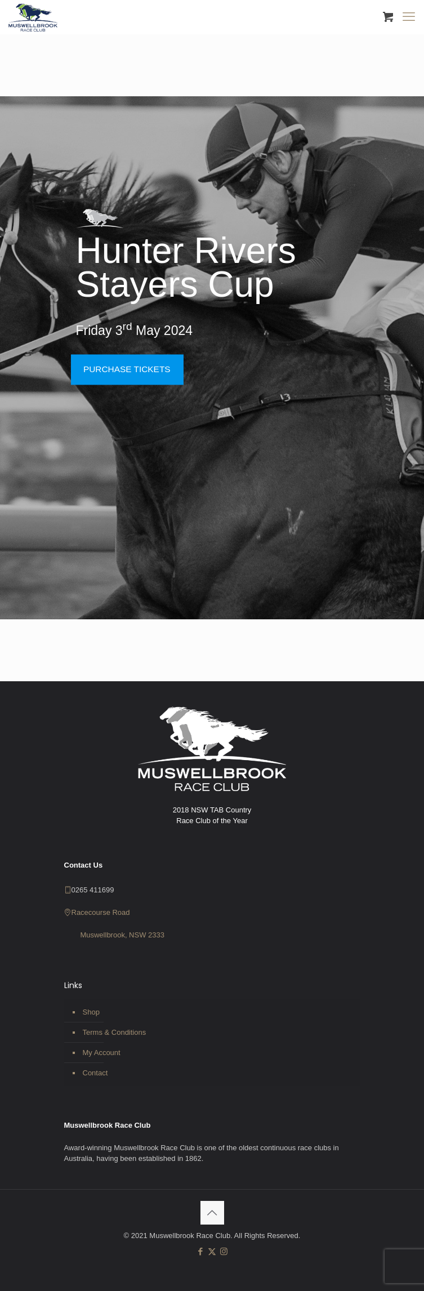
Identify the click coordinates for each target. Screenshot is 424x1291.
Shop (91, 1012)
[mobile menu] (408, 16)
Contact (95, 1073)
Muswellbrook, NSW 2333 (122, 935)
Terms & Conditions (114, 1032)
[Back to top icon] (212, 1213)
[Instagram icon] (224, 1251)
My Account (101, 1052)
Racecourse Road (101, 912)
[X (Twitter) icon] (212, 1251)
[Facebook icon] (200, 1251)
